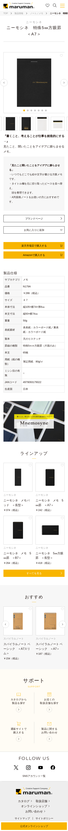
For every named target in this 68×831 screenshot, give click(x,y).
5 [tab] (39, 110)
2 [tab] (28, 110)
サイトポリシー (44, 818)
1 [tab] (24, 110)
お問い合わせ (36, 811)
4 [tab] (35, 110)
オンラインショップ (35, 806)
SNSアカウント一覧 (34, 776)
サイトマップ (22, 818)
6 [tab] (42, 110)
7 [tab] (46, 110)
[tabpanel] (34, 82)
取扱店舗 (43, 801)
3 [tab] (31, 110)
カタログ (25, 801)
